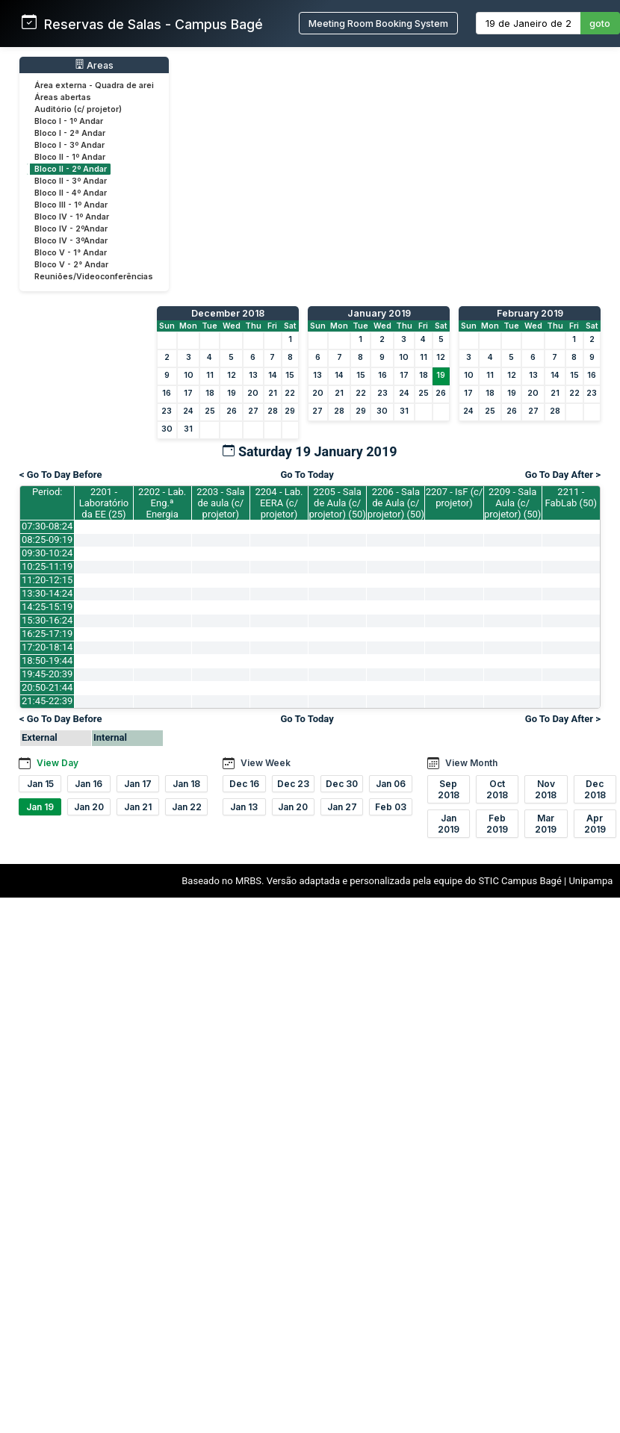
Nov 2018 (546, 789)
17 (188, 393)
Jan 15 (40, 783)
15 (289, 375)
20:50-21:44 (47, 687)
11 (210, 375)
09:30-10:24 (47, 553)
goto (599, 23)
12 (231, 375)
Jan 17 (138, 783)
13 (253, 375)
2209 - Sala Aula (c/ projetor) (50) (512, 503)
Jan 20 (89, 806)
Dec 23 (293, 783)
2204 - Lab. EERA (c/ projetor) (279, 503)
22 (290, 393)
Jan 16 (88, 783)
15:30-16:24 (47, 620)
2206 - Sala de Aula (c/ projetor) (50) (396, 503)
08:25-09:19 (47, 539)
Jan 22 (187, 806)
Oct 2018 (497, 789)
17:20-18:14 (47, 647)
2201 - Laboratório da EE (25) (104, 503)
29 (290, 411)
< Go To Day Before (60, 474)
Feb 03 (390, 806)
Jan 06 (391, 783)
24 (188, 411)
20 (252, 393)
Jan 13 (244, 806)
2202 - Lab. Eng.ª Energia (162, 503)
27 (253, 411)
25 (210, 411)
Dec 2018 (595, 789)
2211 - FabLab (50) (571, 497)
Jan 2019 (448, 823)
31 (188, 429)
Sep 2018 (448, 789)
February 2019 (530, 313)
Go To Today (306, 474)
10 (188, 375)
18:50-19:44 (47, 660)
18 (209, 393)
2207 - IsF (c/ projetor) (454, 497)
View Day (57, 762)
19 (231, 393)
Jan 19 (40, 806)
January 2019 (379, 313)
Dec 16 (244, 783)
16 (166, 393)
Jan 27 (342, 806)
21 (272, 393)
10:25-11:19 (47, 566)
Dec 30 (342, 783)
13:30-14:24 (47, 593)
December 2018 (227, 313)
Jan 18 (186, 783)
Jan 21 (138, 806)
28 (272, 411)
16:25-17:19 (47, 633)
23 (166, 411)
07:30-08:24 (47, 526)
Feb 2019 (497, 823)
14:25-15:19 (47, 606)
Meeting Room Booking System (378, 23)
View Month (471, 762)
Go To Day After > (563, 474)
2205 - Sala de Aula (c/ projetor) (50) (337, 503)
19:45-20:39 (47, 674)
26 (231, 411)
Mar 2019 (546, 823)
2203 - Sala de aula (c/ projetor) (220, 503)
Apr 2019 (595, 823)
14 (272, 375)
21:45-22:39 (47, 700)
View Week (266, 762)
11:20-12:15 (47, 579)
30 (167, 429)
